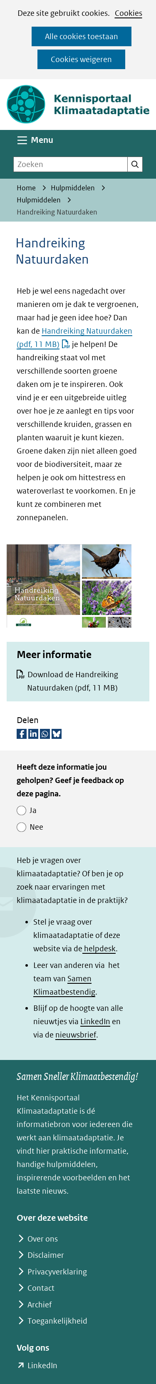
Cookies (128, 13)
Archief (39, 1304)
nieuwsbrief (75, 1035)
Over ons (42, 1239)
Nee (36, 827)
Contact (40, 1288)
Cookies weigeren (81, 59)
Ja (33, 810)
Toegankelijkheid (57, 1321)
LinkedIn (95, 1021)
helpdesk (99, 948)
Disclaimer (45, 1255)
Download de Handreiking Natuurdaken (72, 681)
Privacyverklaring (57, 1272)
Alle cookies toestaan (81, 36)
